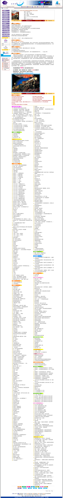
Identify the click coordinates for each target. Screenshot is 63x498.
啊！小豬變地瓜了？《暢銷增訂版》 (20, 355)
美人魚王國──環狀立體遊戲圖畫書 (19, 165)
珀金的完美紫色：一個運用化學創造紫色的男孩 (44, 480)
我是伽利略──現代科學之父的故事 (41, 463)
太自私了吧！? (16, 225)
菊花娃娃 (15, 309)
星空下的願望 (37, 115)
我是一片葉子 (15, 230)
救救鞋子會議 (37, 389)
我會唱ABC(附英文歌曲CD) (40, 363)
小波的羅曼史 (15, 283)
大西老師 (36, 162)
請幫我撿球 (37, 206)
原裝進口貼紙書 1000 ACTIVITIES (19, 145)
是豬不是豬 (37, 110)
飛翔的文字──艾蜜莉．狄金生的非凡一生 (43, 471)
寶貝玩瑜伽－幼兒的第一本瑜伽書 (19, 229)
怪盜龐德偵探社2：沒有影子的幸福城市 (42, 377)
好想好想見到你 (38, 146)
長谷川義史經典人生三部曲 (18, 119)
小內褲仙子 (15, 415)
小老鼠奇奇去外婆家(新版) (18, 308)
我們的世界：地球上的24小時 (40, 303)
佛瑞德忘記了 (15, 437)
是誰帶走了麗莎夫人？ (39, 432)
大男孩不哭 (37, 139)
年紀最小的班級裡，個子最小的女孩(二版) (21, 392)
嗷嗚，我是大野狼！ (38, 209)
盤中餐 (36, 334)
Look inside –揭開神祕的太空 (18, 192)
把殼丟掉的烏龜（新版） (18, 310)
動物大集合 (15, 269)
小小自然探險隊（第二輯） (40, 391)
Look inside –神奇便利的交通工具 (19, 189)
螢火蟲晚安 (15, 376)
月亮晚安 (15, 210)
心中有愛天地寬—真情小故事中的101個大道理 (43, 398)
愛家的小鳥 (37, 111)
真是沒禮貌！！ (16, 224)
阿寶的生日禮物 (16, 375)
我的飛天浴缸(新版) (17, 345)
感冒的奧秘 (15, 134)
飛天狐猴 (15, 410)
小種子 (14, 272)
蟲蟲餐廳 (36, 228)
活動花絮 (6, 66)
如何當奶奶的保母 (16, 445)
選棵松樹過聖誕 (16, 449)
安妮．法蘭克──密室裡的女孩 (40, 449)
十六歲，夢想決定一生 (39, 394)
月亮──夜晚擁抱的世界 (39, 138)
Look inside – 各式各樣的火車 (19, 197)
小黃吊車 (15, 264)
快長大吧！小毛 (38, 347)
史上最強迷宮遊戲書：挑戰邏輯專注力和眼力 (21, 154)
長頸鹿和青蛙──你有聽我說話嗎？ (19, 434)
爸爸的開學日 (37, 154)
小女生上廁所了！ (16, 236)
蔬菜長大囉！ (15, 263)
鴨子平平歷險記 (16, 367)
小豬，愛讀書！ (16, 312)
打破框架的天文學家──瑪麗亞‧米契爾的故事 (43, 483)
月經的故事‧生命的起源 (39, 307)
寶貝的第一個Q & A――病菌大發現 (19, 202)
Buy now (50, 20)
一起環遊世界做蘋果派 (39, 248)
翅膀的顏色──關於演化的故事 (40, 323)
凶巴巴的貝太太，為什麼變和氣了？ (20, 398)
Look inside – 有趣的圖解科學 (19, 196)
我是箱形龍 (15, 405)
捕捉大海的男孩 (38, 331)
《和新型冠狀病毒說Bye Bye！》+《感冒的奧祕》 (22, 112)
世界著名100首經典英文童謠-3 (40, 364)
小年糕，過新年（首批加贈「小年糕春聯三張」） (44, 221)
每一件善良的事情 (38, 281)
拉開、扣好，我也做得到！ (18, 166)
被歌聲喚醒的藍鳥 (38, 153)
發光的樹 (36, 295)
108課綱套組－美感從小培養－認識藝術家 (21, 110)
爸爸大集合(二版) (16, 352)
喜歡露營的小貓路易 (38, 201)
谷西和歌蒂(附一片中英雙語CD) (41, 352)
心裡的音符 (15, 383)
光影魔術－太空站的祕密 (18, 359)
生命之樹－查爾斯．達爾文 (40, 440)
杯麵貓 (36, 247)
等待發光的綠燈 (38, 225)
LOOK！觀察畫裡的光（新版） (40, 409)
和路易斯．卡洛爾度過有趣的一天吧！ (42, 462)
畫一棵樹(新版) (16, 386)
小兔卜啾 (15, 335)
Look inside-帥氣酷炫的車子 (18, 194)
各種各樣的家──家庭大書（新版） (19, 305)
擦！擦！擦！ (15, 208)
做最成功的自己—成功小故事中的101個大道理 (43, 401)
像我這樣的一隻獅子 (38, 134)
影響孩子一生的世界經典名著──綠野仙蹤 (43, 371)
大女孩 (36, 231)
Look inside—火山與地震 (18, 187)
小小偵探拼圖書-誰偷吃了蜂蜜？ (19, 222)
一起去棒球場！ (38, 156)
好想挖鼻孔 (37, 237)
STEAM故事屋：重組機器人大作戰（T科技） (43, 127)
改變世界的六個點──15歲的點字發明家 (42, 455)
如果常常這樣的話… (17, 351)
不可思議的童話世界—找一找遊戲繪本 (42, 197)
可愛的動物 (15, 148)
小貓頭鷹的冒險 (16, 343)
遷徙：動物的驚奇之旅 (39, 328)
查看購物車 (46, 6)
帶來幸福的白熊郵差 (17, 427)
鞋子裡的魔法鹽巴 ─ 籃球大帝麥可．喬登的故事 (44, 439)
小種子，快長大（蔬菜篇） (18, 233)
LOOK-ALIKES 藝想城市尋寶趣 (40, 411)
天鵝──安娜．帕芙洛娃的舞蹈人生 (41, 450)
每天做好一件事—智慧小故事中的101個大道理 (43, 396)
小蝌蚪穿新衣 (15, 364)
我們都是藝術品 (38, 428)
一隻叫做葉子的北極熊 (39, 123)
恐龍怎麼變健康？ (16, 400)
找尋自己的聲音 (16, 403)
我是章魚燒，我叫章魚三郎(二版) (19, 442)
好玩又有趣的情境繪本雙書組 (18, 129)
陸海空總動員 (15, 268)
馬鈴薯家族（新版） (17, 314)
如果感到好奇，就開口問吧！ (40, 296)
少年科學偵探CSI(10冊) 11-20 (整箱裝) (20, 126)
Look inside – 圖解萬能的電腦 (19, 198)
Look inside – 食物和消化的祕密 (19, 185)
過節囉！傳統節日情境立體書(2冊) (19, 277)
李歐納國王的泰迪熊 (38, 150)
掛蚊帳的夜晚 (37, 324)
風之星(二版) (37, 280)
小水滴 (14, 273)
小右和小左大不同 (38, 215)
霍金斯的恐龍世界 (16, 301)
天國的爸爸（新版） (17, 302)
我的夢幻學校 (37, 182)
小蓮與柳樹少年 (38, 180)
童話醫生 (36, 244)
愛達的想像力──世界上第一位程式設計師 (43, 453)
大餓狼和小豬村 (16, 419)
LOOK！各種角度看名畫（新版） (41, 405)
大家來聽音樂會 (38, 339)
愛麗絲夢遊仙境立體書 (39, 355)
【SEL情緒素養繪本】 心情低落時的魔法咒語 (43, 213)
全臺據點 (35, 6)
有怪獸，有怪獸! (38, 350)
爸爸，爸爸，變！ (16, 394)
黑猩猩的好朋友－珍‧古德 (39, 443)
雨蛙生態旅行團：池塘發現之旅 (19, 298)
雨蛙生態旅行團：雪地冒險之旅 (19, 320)
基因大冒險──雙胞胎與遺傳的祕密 (41, 147)
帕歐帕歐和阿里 (38, 386)
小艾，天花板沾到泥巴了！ (18, 458)
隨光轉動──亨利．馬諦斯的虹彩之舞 (42, 424)
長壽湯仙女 (15, 422)
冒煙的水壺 (15, 421)
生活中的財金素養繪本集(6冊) (40, 271)
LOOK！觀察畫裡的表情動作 (40, 407)
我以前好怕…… (16, 433)
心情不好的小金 (38, 143)
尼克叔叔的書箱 (38, 309)
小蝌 (35, 117)
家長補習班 (15, 396)
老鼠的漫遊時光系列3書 (39, 335)
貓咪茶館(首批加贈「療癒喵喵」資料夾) (42, 188)
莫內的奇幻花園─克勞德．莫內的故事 (42, 413)
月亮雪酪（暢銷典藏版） (18, 435)
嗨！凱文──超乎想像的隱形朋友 (19, 446)
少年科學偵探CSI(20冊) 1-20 (18, 127)
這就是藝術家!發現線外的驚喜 (40, 220)
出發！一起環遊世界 (38, 356)
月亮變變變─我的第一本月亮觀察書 (20, 332)
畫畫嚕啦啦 (15, 324)
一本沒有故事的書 (38, 131)
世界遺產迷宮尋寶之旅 (17, 425)
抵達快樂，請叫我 (38, 330)
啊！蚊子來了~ (37, 229)
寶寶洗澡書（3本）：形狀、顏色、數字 (20, 279)
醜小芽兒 (36, 186)
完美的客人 (15, 328)
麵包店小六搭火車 (38, 122)
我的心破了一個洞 (38, 278)
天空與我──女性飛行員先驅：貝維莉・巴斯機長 (44, 472)
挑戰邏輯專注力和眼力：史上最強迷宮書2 (21, 155)
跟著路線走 (15, 374)
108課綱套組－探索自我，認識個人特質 (20, 113)
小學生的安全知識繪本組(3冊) (19, 130)
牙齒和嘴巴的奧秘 (16, 133)
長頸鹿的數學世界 (38, 205)
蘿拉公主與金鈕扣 (38, 357)
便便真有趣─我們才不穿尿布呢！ (19, 248)
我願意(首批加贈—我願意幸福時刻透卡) (42, 317)
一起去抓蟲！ (15, 347)
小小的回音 (37, 181)
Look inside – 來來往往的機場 (19, 190)
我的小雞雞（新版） (17, 289)
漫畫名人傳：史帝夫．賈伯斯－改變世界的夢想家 (44, 442)
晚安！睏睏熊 (15, 426)
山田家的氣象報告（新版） (18, 294)
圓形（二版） (37, 114)
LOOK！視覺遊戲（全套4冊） (18, 275)
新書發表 (6, 65)
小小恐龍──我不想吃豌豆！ (40, 121)
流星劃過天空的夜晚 (17, 417)
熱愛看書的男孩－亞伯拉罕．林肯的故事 (42, 438)
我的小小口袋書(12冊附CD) (18, 213)
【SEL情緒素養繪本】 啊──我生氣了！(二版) (21, 218)
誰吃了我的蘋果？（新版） (18, 326)
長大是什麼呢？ (16, 255)
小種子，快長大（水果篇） (18, 234)
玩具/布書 (40, 6)
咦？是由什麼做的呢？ (17, 240)
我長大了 (15, 217)
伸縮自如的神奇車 (38, 193)
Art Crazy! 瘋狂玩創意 (39, 404)
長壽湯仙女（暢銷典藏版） (18, 423)
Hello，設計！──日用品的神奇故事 (41, 299)
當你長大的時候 (38, 293)
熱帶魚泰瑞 (15, 438)
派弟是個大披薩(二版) (39, 345)
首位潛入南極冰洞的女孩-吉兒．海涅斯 (42, 470)
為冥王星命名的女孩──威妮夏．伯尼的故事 (43, 475)
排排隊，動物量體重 (17, 407)
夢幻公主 (15, 147)
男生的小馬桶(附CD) (17, 214)
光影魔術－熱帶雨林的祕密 (18, 357)
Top (52, 490)
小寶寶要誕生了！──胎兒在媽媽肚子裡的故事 (22, 249)
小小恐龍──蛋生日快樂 (39, 119)
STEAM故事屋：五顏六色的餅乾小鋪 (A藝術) (43, 125)
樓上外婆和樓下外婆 (38, 341)
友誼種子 (15, 340)
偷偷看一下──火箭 (16, 179)
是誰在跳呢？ (15, 237)
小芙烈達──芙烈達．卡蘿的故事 (41, 427)
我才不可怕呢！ (38, 194)
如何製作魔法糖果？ (38, 232)
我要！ (14, 271)
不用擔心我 (37, 227)
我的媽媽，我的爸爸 (38, 208)
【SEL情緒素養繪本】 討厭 (40, 212)
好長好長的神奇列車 (17, 167)
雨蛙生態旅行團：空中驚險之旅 (19, 318)
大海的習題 (37, 274)
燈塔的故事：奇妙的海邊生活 (40, 312)
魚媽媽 (36, 106)
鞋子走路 (15, 212)
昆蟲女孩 (36, 468)
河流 (35, 285)
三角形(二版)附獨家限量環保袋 (19, 429)
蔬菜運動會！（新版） (17, 316)
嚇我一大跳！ (15, 250)
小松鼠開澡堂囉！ (16, 267)
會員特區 (24, 6)
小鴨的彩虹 (15, 232)
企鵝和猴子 (37, 342)
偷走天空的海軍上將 (38, 223)
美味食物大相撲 (38, 192)
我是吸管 (36, 160)
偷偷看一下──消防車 (17, 181)
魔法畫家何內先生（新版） (40, 417)
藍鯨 (14, 414)
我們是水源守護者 (38, 305)
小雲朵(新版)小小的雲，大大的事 (19, 317)
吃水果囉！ (15, 261)
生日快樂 (36, 245)
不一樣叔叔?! (15, 388)
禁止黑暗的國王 (38, 135)
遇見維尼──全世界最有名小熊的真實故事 (21, 387)
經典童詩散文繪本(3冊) (39, 254)
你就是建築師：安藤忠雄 (39, 435)
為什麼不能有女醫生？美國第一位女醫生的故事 (44, 445)
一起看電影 (15, 452)
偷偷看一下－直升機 (17, 178)
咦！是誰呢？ (15, 339)
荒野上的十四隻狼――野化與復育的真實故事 (43, 308)
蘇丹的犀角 (37, 301)
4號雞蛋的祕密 (37, 240)
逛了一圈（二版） (38, 419)
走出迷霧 (36, 284)
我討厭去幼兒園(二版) (17, 325)
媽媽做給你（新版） (17, 321)
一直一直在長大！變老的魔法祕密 (41, 304)
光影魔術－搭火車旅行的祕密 (18, 356)
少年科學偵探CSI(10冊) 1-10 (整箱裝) (20, 125)
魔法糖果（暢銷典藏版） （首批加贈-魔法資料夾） (44, 109)
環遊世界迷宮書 (16, 159)
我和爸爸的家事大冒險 (39, 239)
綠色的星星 (37, 164)
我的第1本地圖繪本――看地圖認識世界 (20, 306)
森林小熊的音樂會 (38, 137)
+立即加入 (6, 48)
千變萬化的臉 (15, 136)
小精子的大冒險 (16, 290)
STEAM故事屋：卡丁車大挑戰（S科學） (42, 126)
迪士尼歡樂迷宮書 (16, 162)
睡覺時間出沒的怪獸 (38, 166)
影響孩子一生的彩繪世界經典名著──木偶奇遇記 (44, 373)
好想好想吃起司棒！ (38, 161)
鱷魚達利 (36, 165)
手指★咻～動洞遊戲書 (17, 353)
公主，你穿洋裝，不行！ (39, 174)
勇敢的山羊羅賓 (38, 292)
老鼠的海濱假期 (38, 320)
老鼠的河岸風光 (38, 319)
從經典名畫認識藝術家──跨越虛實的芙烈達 (43, 431)
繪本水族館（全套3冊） (17, 123)
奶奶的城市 (15, 395)
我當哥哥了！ (15, 382)
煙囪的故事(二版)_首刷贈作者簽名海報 (42, 282)
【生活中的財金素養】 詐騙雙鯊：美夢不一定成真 (44, 270)
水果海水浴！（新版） (17, 322)
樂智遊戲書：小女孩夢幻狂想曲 (19, 152)
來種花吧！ (15, 246)
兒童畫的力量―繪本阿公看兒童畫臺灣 (42, 416)
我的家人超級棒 (38, 184)
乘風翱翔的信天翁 (38, 152)
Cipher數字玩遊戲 (16, 160)
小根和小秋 (15, 287)
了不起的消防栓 (38, 224)
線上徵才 (6, 58)
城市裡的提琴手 (16, 448)
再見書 (14, 244)
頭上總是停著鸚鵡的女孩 (18, 430)
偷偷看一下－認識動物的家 (18, 173)
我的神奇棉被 (37, 176)
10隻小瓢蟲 (15, 171)
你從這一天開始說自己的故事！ (41, 297)
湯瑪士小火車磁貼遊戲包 (18, 141)
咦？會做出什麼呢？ (17, 238)
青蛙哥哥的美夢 (38, 235)
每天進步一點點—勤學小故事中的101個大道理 (43, 397)
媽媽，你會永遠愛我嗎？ (18, 380)
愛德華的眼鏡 (37, 141)
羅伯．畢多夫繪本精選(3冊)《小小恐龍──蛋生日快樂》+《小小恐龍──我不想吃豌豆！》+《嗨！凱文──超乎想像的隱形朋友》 (23, 116)
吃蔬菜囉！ (15, 260)
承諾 (14, 371)
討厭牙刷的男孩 (16, 411)
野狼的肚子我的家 (16, 418)
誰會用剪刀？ (15, 257)
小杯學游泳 (37, 170)
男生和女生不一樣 (16, 137)
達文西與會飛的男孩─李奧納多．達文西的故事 (43, 415)
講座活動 (6, 63)
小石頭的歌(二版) (38, 289)
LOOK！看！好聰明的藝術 (40, 412)
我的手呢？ (15, 209)
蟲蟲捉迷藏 (15, 372)
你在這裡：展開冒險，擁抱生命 (41, 311)
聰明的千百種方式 (38, 169)
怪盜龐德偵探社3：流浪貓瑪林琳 (41, 378)
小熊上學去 (15, 431)
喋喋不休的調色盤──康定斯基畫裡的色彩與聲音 (44, 425)
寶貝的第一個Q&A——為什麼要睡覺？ (20, 204)
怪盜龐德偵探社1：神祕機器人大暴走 (42, 375)
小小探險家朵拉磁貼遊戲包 (18, 144)
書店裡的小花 (37, 178)
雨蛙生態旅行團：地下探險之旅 (19, 384)
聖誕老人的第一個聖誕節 (39, 219)
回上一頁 (48, 490)
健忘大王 (36, 387)
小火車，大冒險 (16, 450)
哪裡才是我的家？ (16, 454)
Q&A (5, 61)
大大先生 (36, 168)
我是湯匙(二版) (16, 402)
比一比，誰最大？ (16, 349)
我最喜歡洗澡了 (16, 286)
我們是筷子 (37, 158)
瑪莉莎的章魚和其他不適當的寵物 (19, 333)
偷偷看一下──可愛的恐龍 (18, 177)
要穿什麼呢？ (15, 245)
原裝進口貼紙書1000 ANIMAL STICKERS (21, 140)
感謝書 (14, 242)
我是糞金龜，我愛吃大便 (39, 107)
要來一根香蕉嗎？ (38, 157)
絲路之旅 (36, 275)
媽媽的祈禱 (15, 413)
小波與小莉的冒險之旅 (17, 282)
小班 (35, 177)
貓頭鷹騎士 (37, 185)
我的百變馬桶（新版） (17, 344)
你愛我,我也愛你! (16, 216)
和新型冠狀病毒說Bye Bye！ (40, 133)
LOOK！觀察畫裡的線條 (39, 408)
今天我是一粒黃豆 (16, 259)
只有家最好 (15, 460)
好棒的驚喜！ (15, 252)
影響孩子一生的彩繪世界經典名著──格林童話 (43, 367)
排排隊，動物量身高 (17, 406)
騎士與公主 (15, 341)
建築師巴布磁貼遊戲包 (17, 143)
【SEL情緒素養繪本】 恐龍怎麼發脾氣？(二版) (22, 444)
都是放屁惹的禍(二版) (17, 300)
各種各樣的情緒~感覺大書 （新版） (20, 336)
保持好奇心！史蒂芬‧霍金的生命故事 (42, 467)
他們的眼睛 (37, 300)
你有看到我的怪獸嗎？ (17, 361)
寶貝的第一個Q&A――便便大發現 (19, 201)
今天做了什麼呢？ (38, 241)
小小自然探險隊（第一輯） (40, 390)
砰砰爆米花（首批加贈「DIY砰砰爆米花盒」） (22, 265)
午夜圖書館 (15, 391)
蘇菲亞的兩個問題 (38, 118)
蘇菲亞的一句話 (16, 390)
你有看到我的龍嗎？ (17, 360)
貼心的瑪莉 (15, 399)
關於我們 (29, 6)
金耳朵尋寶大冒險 (38, 385)
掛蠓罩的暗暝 (37, 325)
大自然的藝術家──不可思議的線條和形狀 (43, 113)
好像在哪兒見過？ (38, 149)
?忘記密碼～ (5, 47)
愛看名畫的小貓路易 (38, 200)
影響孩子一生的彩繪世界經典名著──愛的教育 (43, 374)
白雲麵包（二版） (16, 293)
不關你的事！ (15, 170)
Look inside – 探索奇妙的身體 (19, 193)
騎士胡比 (15, 337)
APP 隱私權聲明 (48, 493)
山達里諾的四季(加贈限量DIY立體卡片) (42, 360)
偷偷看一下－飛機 (16, 182)
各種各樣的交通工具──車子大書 (41, 196)
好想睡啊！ (15, 253)
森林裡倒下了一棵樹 (38, 315)
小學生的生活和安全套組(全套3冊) (19, 108)
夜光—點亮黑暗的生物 (39, 217)
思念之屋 (15, 453)
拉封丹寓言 (15, 329)
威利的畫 (36, 343)
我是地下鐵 (37, 327)
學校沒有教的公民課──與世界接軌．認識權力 (43, 286)
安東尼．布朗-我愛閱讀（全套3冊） (20, 276)
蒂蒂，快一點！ (38, 145)
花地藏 (36, 332)
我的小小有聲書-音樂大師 (18, 205)
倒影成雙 (36, 420)
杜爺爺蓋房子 (37, 346)
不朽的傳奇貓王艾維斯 (39, 474)
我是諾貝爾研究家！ (17, 457)
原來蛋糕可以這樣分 (38, 236)
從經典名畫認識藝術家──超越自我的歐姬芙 (43, 429)
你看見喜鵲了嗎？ (38, 433)
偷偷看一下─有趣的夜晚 (17, 174)
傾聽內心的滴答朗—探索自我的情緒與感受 (43, 316)
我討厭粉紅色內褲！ (38, 243)
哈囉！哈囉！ (15, 370)
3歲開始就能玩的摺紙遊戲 (18, 158)
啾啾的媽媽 (37, 233)
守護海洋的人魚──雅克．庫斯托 (41, 451)
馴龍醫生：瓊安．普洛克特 (40, 482)
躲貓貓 (14, 441)
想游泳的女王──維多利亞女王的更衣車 (42, 454)
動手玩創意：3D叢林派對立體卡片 (19, 156)
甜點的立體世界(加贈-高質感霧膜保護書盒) (43, 359)
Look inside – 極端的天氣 (18, 186)
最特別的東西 (37, 338)
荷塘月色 (15, 379)
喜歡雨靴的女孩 (16, 409)
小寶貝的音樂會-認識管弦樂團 (19, 200)
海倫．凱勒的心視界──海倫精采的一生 (42, 446)
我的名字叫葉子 (16, 368)
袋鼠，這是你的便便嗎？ (18, 169)
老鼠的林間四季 (38, 313)
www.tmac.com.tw (10, 6)
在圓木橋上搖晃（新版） (18, 291)
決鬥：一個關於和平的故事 (40, 321)
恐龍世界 (15, 151)
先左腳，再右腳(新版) (17, 297)
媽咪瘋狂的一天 (16, 378)
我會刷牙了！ (15, 241)
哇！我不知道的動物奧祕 (18, 348)
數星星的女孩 (37, 288)
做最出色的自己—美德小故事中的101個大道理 (43, 400)
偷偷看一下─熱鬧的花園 (17, 175)
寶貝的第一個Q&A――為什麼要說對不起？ (21, 206)
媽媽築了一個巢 (16, 456)
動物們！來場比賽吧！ (39, 190)
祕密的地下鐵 (37, 484)
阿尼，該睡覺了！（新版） (18, 313)
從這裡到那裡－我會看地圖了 (40, 216)
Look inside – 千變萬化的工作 (19, 183)
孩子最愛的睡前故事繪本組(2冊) (19, 118)
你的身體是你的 (38, 189)
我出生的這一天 (38, 142)
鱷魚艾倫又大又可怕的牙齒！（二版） (20, 363)
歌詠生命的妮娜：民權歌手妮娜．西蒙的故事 (43, 479)
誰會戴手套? (15, 256)
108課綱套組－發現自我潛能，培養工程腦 (21, 109)
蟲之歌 (14, 304)
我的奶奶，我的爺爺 (38, 210)
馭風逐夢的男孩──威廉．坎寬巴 (41, 447)
